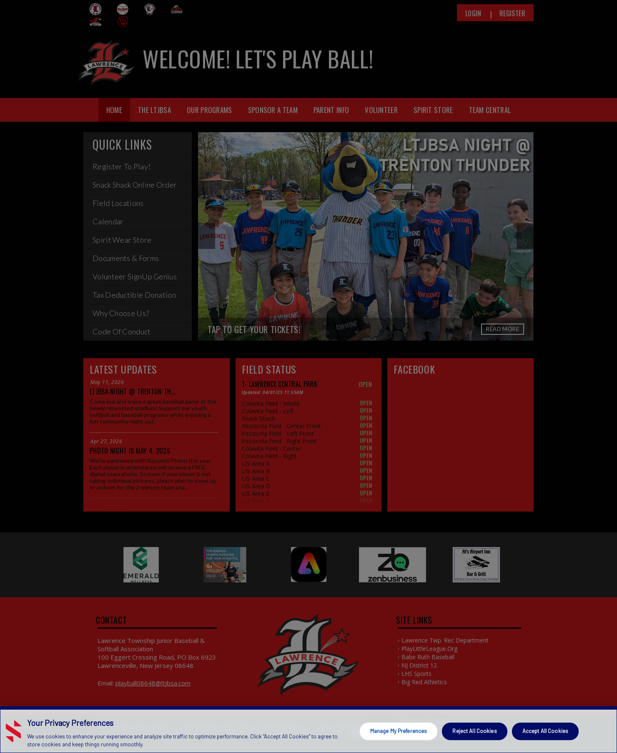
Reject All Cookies (474, 735)
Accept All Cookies (545, 735)
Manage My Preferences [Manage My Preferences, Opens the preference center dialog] (398, 735)
